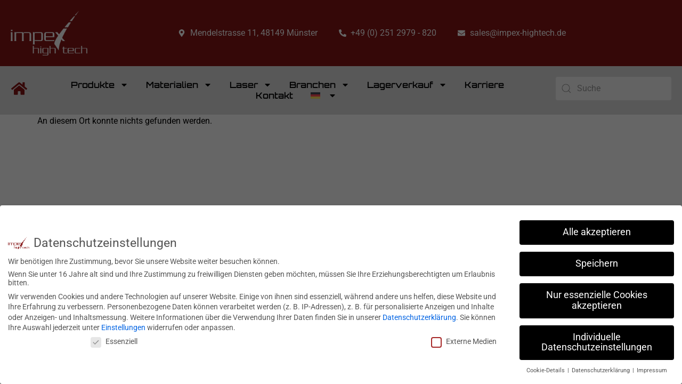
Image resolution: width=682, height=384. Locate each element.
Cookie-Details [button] (546, 370)
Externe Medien (464, 341)
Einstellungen (123, 327)
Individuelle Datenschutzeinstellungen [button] (596, 342)
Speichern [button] (596, 263)
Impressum (652, 370)
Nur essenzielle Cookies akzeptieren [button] (596, 300)
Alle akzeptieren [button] (597, 232)
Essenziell (114, 341)
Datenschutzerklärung (419, 317)
